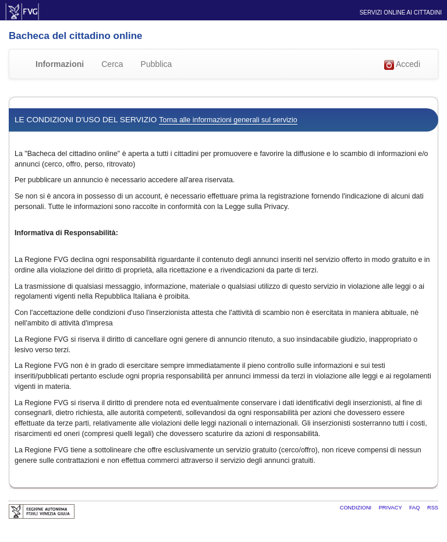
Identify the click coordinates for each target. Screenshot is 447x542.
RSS (432, 508)
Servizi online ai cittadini (401, 12)
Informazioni (60, 64)
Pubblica (156, 64)
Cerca (112, 64)
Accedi (402, 64)
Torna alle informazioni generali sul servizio (228, 120)
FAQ (415, 508)
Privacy (391, 508)
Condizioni (356, 508)
